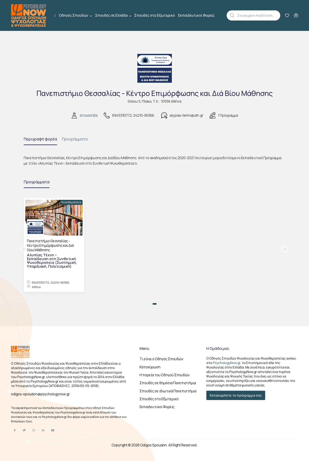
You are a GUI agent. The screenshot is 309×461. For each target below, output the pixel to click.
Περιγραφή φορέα (40, 139)
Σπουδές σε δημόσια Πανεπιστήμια (168, 383)
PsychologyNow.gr (226, 363)
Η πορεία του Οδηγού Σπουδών (165, 375)
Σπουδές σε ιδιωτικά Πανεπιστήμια (168, 391)
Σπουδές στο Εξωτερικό (154, 15)
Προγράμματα (75, 139)
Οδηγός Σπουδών (74, 15)
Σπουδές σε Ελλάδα (111, 15)
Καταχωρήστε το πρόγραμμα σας (236, 395)
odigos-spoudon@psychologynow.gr (40, 394)
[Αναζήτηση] (258, 15)
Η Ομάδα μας (217, 348)
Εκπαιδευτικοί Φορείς (196, 15)
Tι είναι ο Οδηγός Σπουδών (161, 359)
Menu (144, 348)
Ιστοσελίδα (89, 115)
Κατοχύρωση (150, 367)
